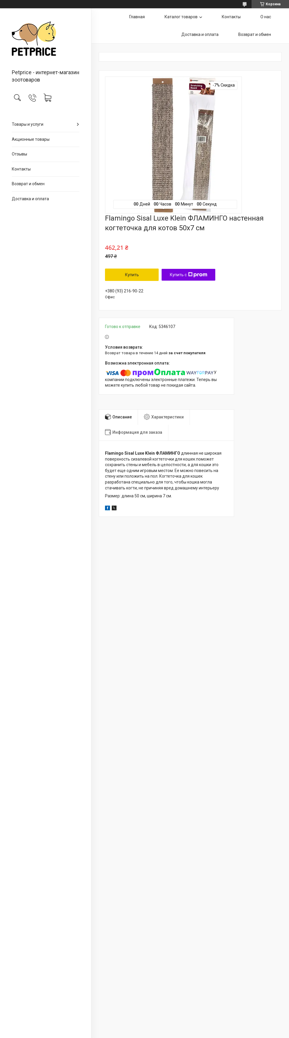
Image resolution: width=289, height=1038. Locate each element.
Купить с (188, 274)
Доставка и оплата (30, 198)
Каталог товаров (181, 16)
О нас (265, 16)
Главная (137, 16)
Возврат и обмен (28, 183)
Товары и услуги (27, 124)
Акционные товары (31, 139)
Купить (132, 274)
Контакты (21, 169)
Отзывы (19, 154)
